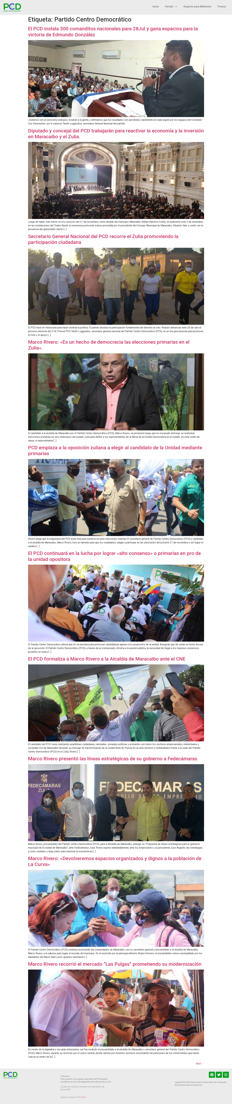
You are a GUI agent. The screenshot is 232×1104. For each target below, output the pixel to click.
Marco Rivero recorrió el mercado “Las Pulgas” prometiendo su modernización (114, 964)
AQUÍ (83, 1097)
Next (200, 1063)
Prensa (222, 6)
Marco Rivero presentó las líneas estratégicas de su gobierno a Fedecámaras (112, 759)
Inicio (156, 6)
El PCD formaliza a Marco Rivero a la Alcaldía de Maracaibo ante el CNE (106, 659)
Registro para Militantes (197, 6)
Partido (171, 6)
